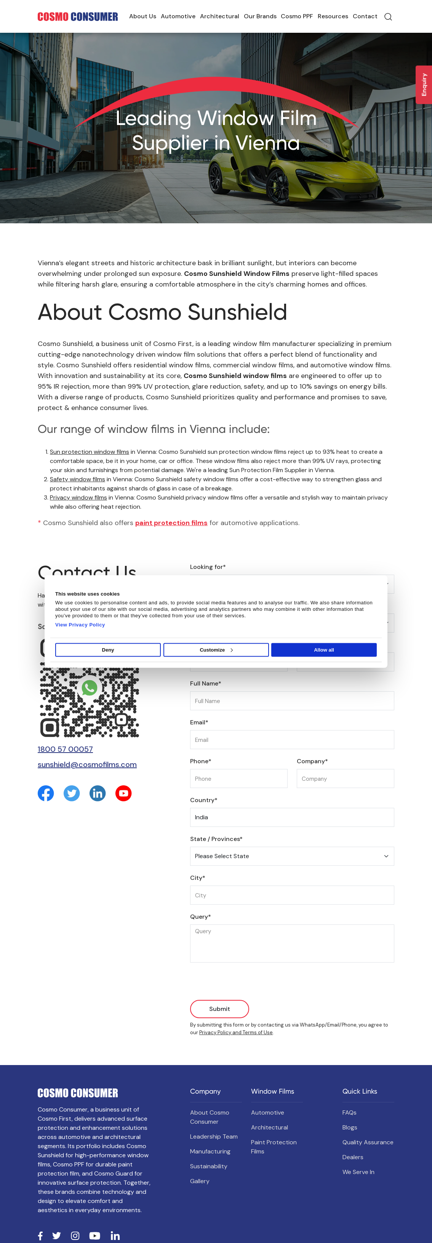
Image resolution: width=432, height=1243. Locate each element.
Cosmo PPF (297, 16)
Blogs (349, 1127)
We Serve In (358, 1172)
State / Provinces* (216, 839)
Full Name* (205, 683)
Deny (108, 650)
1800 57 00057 (65, 749)
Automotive (178, 16)
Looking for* (208, 567)
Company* (312, 761)
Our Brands (260, 16)
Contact (365, 16)
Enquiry (424, 84)
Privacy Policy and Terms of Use (236, 1032)
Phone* (200, 761)
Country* (204, 800)
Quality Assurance (368, 1142)
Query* (200, 917)
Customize (216, 650)
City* (197, 878)
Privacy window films (78, 497)
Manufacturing (210, 1151)
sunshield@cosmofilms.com (87, 764)
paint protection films (171, 522)
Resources (333, 16)
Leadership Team (214, 1136)
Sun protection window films (89, 452)
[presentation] (248, 985)
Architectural (219, 16)
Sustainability (208, 1166)
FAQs (349, 1112)
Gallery (200, 1181)
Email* (199, 722)
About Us (142, 16)
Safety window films (77, 479)
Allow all (324, 650)
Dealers (352, 1157)
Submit (219, 1009)
